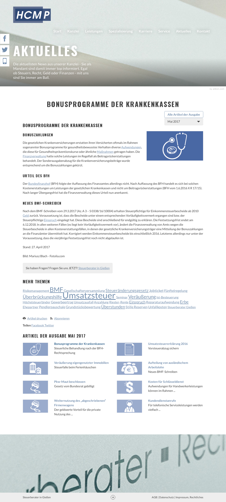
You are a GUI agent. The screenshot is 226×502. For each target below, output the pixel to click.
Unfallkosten (157, 307)
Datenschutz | (167, 497)
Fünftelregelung (175, 291)
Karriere (145, 31)
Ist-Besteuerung (167, 297)
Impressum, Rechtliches (189, 497)
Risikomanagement (36, 291)
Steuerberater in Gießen (94, 268)
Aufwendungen (131, 147)
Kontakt (203, 31)
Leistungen (94, 31)
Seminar (122, 297)
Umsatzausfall (83, 302)
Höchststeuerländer (36, 302)
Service (164, 31)
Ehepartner (31, 307)
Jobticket (156, 290)
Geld (26, 215)
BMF (56, 289)
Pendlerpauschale (52, 307)
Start (57, 31)
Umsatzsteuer (89, 295)
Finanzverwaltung (34, 156)
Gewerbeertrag (62, 302)
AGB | (155, 497)
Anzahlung (101, 302)
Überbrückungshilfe (42, 296)
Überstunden (113, 306)
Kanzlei (73, 31)
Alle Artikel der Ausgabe (184, 114)
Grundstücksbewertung (83, 307)
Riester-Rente (119, 302)
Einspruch (50, 220)
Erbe (184, 301)
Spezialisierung (121, 31)
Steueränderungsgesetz (127, 290)
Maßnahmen (105, 151)
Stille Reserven (137, 307)
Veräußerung (142, 297)
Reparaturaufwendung (162, 302)
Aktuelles (183, 31)
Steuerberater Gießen (182, 307)
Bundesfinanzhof (39, 183)
